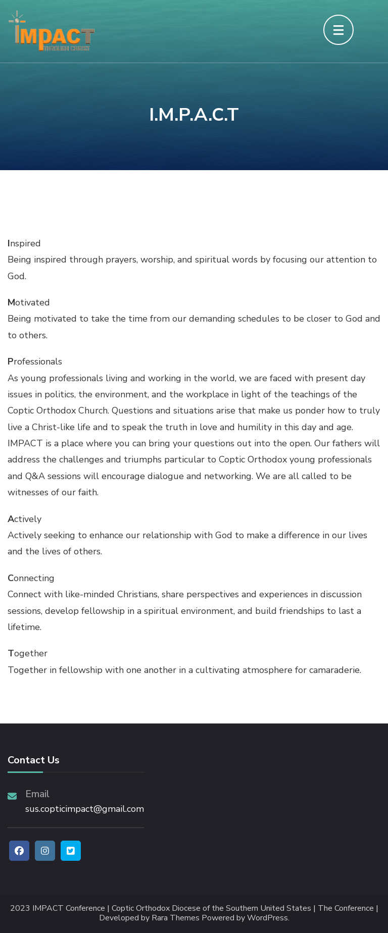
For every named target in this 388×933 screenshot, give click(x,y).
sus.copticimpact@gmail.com (84, 809)
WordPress (267, 918)
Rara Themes (176, 918)
